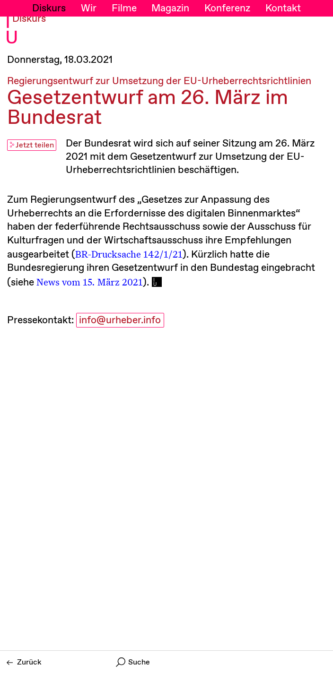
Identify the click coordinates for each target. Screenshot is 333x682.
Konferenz (227, 8)
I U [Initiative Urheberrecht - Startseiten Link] (11, 30)
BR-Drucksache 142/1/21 (129, 254)
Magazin (170, 8)
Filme (124, 8)
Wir (88, 8)
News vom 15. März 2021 (89, 282)
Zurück (24, 662)
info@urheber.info (120, 320)
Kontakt (283, 8)
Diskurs (49, 8)
